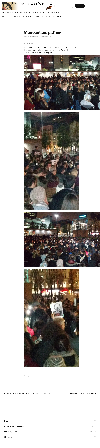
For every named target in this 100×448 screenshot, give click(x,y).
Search (80, 6)
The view (8, 437)
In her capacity (10, 432)
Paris (26, 377)
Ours (6, 421)
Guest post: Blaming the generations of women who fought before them (28, 393)
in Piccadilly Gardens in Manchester (47, 47)
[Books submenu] (33, 12)
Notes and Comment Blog (45, 36)
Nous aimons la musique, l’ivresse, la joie (81, 393)
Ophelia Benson (33, 36)
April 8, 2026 (93, 421)
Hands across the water (14, 426)
